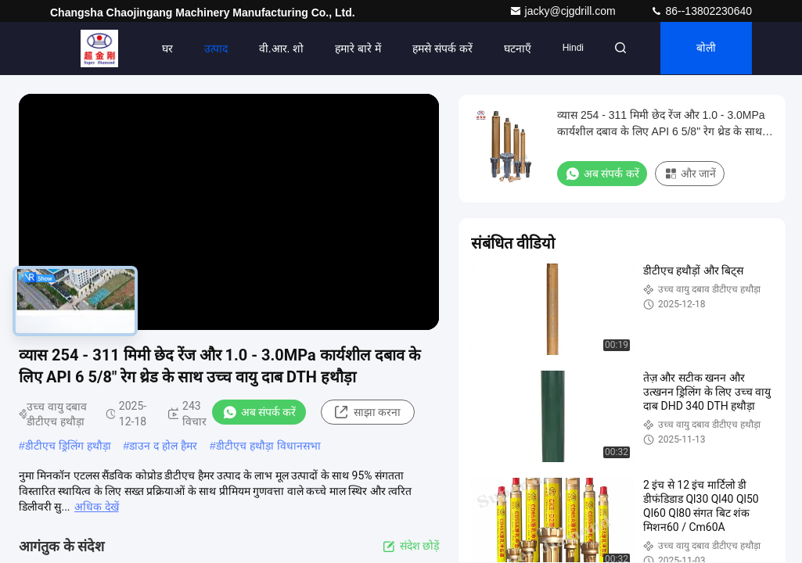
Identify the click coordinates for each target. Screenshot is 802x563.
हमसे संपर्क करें (438, 48)
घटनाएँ (513, 48)
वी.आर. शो (276, 48)
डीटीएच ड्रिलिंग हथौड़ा (68, 445)
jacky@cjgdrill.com (564, 11)
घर (161, 48)
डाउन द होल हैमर (163, 445)
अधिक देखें (96, 506)
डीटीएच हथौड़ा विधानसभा (268, 445)
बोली (704, 48)
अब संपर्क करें (259, 412)
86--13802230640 (701, 11)
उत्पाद (210, 48)
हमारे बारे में (353, 48)
